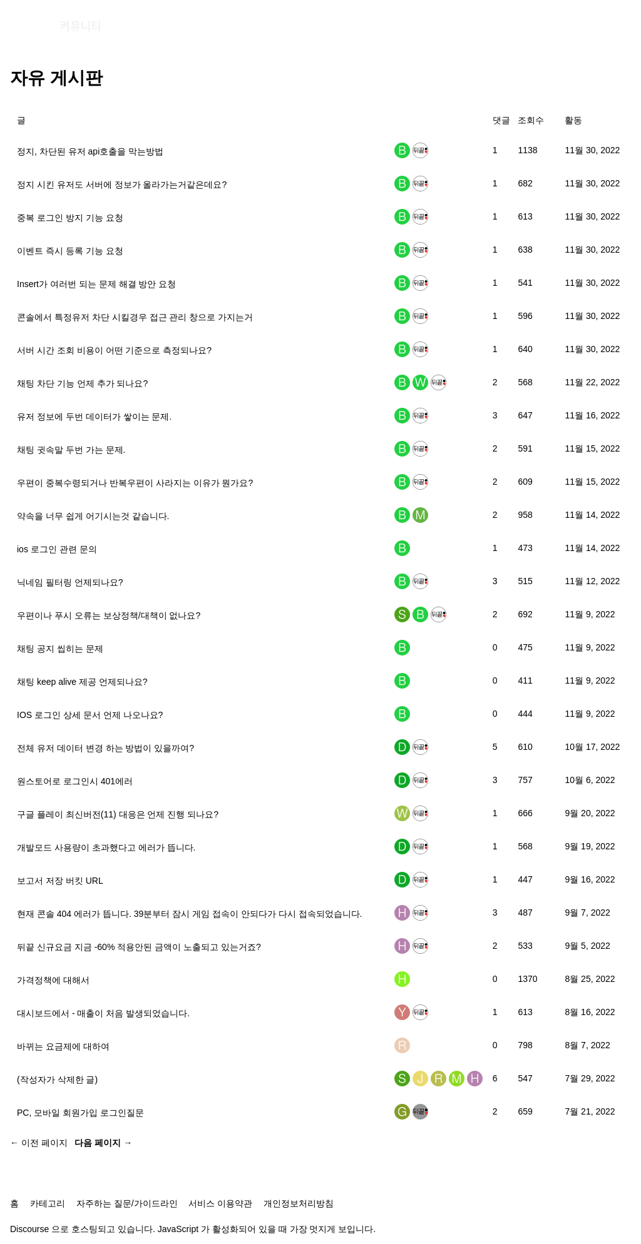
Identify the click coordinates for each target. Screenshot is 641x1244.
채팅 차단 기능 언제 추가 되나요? (82, 383)
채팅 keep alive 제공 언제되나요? (82, 682)
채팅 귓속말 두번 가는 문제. (71, 450)
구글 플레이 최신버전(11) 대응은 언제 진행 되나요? (117, 814)
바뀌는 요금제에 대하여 (63, 1046)
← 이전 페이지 (39, 1143)
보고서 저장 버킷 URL (60, 881)
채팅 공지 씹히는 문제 (60, 649)
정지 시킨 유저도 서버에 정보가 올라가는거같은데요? (122, 185)
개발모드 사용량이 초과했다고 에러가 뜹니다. (106, 847)
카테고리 (47, 1203)
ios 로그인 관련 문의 (57, 549)
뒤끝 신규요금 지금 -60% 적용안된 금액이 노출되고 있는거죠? (139, 947)
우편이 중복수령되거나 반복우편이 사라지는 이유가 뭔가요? (135, 483)
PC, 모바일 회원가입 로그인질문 (80, 1113)
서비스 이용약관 (220, 1203)
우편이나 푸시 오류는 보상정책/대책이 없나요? (108, 615)
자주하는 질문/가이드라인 (127, 1203)
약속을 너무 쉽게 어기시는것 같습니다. (93, 516)
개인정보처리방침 (299, 1203)
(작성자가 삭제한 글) (57, 1080)
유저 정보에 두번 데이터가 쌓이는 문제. (94, 417)
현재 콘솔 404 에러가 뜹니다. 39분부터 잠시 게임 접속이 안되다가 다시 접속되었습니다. (189, 914)
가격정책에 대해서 (53, 980)
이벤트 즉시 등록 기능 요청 (70, 251)
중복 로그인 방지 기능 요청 (70, 218)
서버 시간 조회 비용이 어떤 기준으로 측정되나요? (114, 350)
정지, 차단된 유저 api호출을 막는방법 (90, 151)
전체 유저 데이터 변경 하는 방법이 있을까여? (105, 748)
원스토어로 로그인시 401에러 (75, 781)
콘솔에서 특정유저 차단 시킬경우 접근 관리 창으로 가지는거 (135, 317)
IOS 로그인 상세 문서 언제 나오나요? (90, 715)
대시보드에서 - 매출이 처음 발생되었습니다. (103, 1013)
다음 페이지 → (103, 1143)
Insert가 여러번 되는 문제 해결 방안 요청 (96, 284)
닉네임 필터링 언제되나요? (70, 582)
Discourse (29, 1229)
